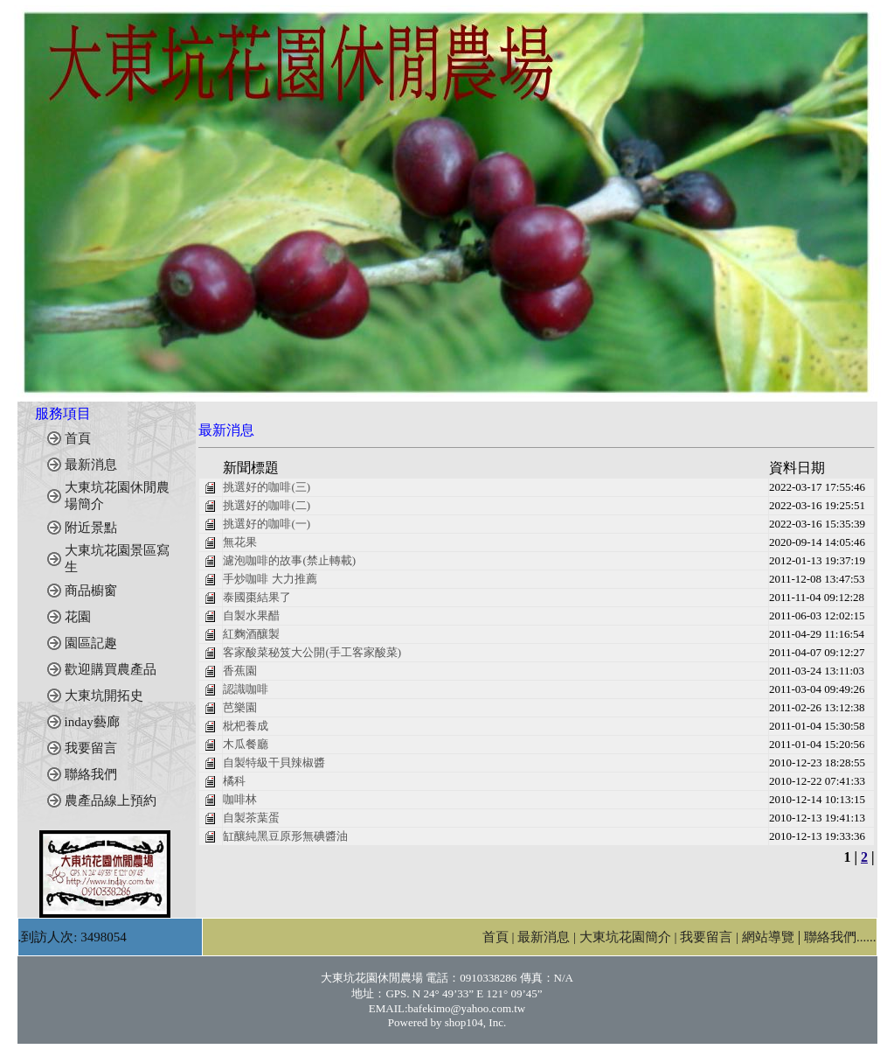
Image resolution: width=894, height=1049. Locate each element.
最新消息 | (548, 937)
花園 (78, 617)
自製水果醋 (251, 615)
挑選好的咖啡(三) (266, 486)
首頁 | (500, 937)
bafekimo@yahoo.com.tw (467, 1008)
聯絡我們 (91, 774)
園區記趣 (91, 643)
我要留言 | (711, 937)
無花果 (240, 542)
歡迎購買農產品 (110, 669)
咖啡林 (240, 799)
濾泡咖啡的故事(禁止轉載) (289, 560)
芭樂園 (240, 707)
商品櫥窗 (91, 591)
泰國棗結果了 (257, 597)
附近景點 (91, 528)
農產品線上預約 (110, 801)
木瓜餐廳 (245, 744)
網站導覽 (768, 937)
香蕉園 (240, 670)
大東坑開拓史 (104, 696)
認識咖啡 (245, 689)
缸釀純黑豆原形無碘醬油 (285, 836)
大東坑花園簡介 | (630, 937)
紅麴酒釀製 (251, 633)
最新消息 (91, 465)
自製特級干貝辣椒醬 (274, 762)
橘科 (234, 780)
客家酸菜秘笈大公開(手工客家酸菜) (312, 652)
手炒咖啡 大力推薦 (269, 578)
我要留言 (91, 748)
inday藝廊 (92, 722)
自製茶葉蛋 (251, 817)
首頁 (78, 438)
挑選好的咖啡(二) (266, 505)
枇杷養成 (245, 725)
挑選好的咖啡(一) (266, 523)
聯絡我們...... (840, 937)
